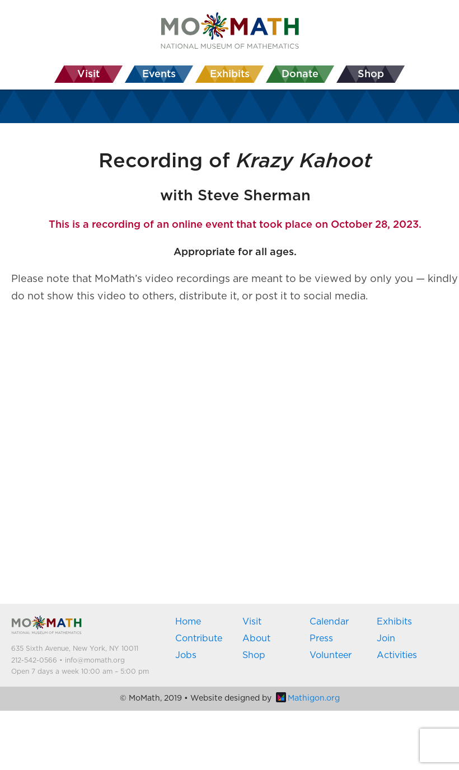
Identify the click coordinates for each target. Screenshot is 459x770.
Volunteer (331, 655)
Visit (251, 621)
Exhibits (394, 621)
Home (188, 621)
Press (321, 638)
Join (386, 638)
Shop (253, 655)
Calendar (329, 621)
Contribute (198, 638)
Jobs (185, 655)
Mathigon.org (308, 698)
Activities (397, 655)
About (256, 638)
